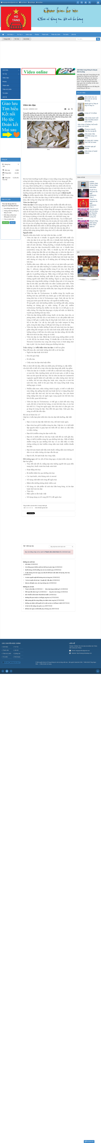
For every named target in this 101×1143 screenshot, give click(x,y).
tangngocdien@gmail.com (10, 2)
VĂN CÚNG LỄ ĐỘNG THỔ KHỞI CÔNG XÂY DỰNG (87, 125)
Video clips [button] (29, 34)
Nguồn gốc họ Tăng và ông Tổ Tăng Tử (91, 104)
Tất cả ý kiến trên (8, 219)
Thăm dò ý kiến (7, 89)
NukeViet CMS (78, 662)
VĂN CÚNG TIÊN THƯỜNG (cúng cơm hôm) (91, 136)
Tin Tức (5, 74)
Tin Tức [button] (20, 35)
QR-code (5, 662)
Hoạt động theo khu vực (10, 208)
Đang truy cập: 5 (15, 662)
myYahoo (24, 2)
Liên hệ (5, 97)
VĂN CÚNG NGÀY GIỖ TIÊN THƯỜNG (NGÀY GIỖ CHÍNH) (91, 119)
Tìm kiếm (5, 93)
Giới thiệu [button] (10, 35)
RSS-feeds (17, 657)
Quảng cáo (17, 653)
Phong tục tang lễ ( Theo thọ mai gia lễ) (90, 130)
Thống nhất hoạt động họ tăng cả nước (10, 211)
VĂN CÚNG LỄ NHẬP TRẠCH (91, 152)
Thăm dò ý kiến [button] (55, 34)
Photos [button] (37, 34)
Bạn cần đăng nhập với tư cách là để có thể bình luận (48, 552)
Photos (5, 81)
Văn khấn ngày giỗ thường (90, 147)
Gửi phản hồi (89, 1141)
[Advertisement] (50, 55)
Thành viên (6, 85)
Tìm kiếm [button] (66, 34)
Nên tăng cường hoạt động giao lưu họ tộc (9, 216)
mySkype (32, 2)
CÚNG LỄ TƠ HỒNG (91, 113)
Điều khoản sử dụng (45, 664)
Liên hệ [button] (73, 34)
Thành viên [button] (45, 34)
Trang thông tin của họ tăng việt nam (58, 662)
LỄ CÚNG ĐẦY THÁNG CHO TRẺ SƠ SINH (91, 141)
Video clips (6, 78)
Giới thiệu (5, 70)
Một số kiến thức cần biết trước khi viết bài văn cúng (91, 99)
